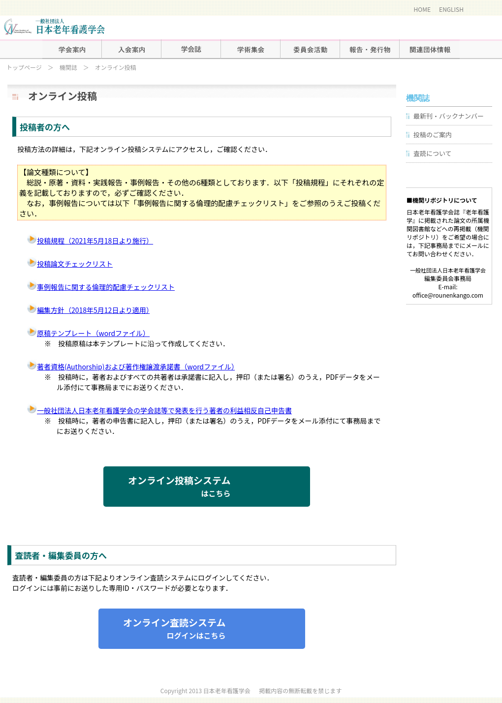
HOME (422, 9)
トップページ (24, 67)
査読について (432, 153)
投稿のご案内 (432, 134)
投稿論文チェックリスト (70, 264)
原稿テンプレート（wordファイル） (88, 333)
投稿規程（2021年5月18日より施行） (90, 240)
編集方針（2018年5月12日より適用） (88, 310)
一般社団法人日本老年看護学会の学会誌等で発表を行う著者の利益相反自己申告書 (159, 410)
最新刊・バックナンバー (448, 116)
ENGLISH (451, 9)
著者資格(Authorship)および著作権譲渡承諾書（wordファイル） (131, 366)
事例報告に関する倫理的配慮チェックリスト (101, 287)
